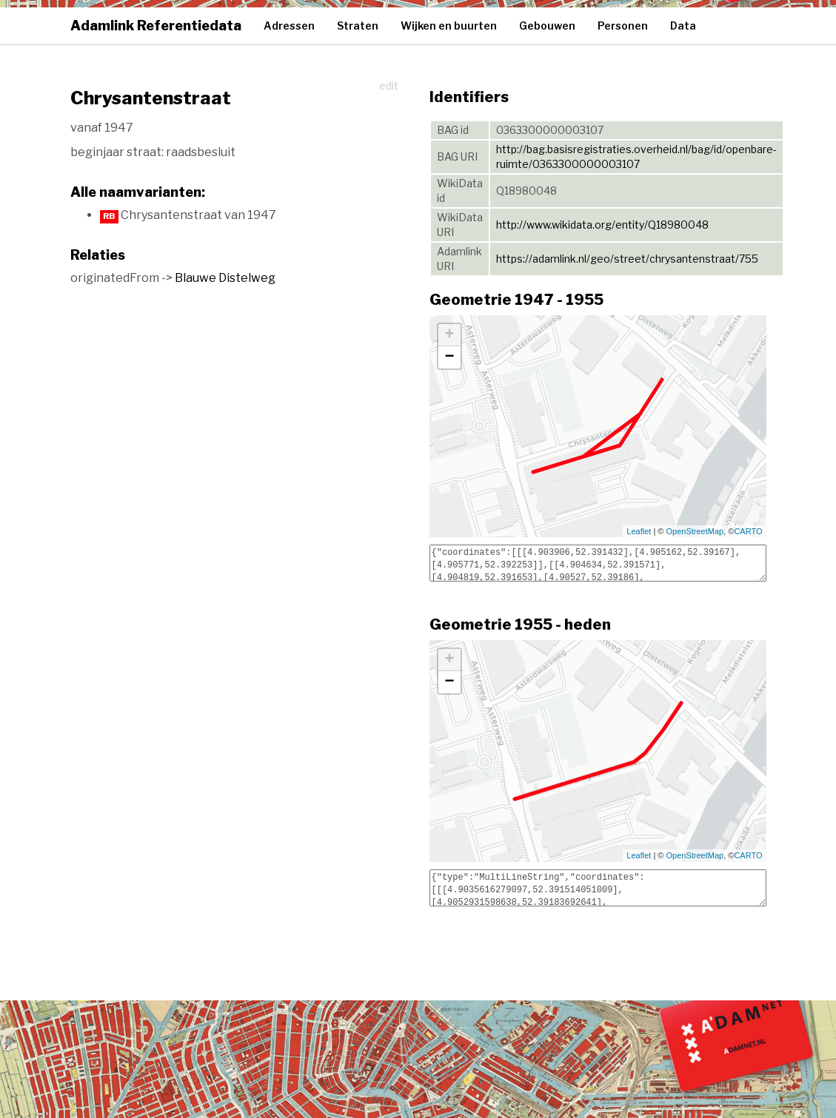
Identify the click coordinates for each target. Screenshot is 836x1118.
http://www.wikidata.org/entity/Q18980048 (602, 224)
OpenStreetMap (695, 531)
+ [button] (449, 335)
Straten (357, 25)
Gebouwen (547, 25)
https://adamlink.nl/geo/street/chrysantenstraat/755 (627, 258)
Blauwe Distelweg (225, 278)
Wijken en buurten (449, 25)
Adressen (289, 25)
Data (683, 25)
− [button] (449, 357)
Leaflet (638, 531)
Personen (623, 25)
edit (388, 85)
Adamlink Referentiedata (155, 25)
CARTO (748, 531)
